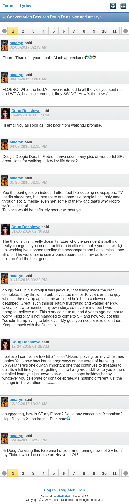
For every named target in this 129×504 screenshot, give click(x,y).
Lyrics (25, 6)
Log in (50, 490)
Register (67, 490)
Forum (8, 6)
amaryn (16, 43)
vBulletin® (64, 496)
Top (81, 490)
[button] (13, 31)
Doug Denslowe (25, 111)
